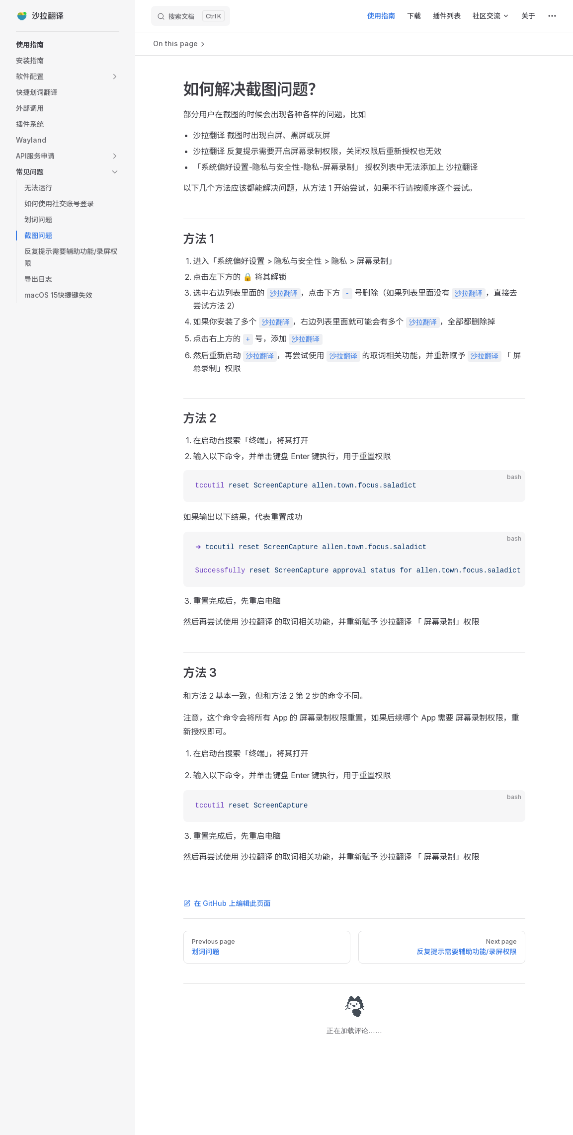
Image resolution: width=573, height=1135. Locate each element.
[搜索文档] (190, 16)
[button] (67, 76)
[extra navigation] (552, 16)
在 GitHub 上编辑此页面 (227, 903)
